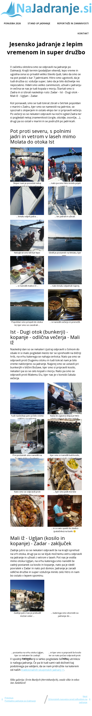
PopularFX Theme (64, 712)
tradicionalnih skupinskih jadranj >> (42, 670)
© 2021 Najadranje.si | (32, 712)
